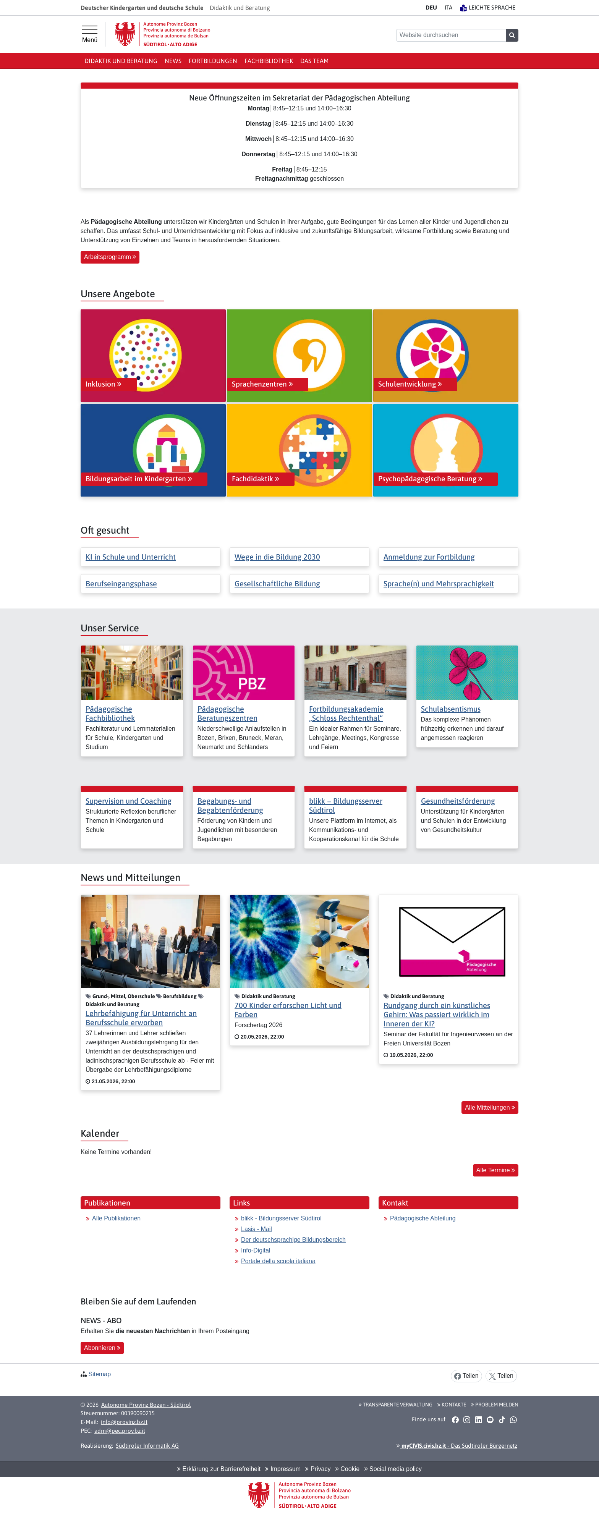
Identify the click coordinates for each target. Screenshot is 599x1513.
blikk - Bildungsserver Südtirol (282, 1218)
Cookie (347, 1469)
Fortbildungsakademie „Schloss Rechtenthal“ (346, 713)
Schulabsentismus (451, 708)
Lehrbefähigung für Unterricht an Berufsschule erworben (141, 1018)
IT (448, 7)
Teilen (466, 1376)
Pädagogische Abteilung (423, 1218)
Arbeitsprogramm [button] (110, 257)
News (173, 60)
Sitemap (99, 1374)
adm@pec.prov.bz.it (119, 1430)
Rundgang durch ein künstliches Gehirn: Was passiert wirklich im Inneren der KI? (437, 1014)
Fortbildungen (213, 60)
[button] (455, 1419)
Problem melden (494, 1404)
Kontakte (451, 1404)
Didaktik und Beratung (120, 60)
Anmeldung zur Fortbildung (429, 556)
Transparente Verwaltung (395, 1404)
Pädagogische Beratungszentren (227, 713)
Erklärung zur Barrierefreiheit (219, 1469)
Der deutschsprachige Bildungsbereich (293, 1239)
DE (431, 7)
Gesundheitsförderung (458, 800)
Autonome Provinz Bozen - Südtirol (146, 1404)
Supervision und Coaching (129, 800)
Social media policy (393, 1469)
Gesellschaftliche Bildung (277, 583)
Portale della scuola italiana (278, 1261)
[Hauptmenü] (90, 34)
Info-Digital (255, 1250)
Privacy (317, 1469)
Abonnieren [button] (102, 1348)
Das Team (314, 60)
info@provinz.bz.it (124, 1422)
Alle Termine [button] (495, 1170)
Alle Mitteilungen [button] (490, 1107)
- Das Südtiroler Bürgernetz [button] (457, 1445)
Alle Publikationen (116, 1218)
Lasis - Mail (256, 1229)
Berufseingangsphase (121, 583)
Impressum (283, 1469)
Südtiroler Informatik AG (147, 1445)
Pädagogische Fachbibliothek (110, 713)
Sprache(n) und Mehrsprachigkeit (439, 583)
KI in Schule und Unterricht (131, 556)
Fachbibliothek (268, 60)
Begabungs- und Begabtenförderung (230, 805)
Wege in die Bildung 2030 (277, 556)
